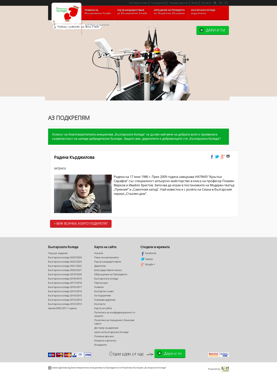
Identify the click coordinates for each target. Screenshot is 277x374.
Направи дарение (178, 2)
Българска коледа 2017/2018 (65, 282)
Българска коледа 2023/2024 (65, 257)
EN (226, 2)
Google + (147, 264)
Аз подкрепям (158, 2)
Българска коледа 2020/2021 (65, 270)
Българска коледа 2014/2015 (65, 295)
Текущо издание (58, 253)
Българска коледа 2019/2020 (65, 274)
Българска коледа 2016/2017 (65, 287)
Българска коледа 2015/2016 (65, 291)
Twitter (146, 259)
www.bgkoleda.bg (62, 367)
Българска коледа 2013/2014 (65, 299)
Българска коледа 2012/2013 (65, 304)
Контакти (206, 2)
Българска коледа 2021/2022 (65, 266)
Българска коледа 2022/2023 (65, 261)
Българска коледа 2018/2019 (65, 278)
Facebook (148, 253)
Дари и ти (215, 30)
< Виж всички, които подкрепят (81, 223)
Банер (195, 2)
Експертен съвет (138, 2)
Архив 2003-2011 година (62, 308)
